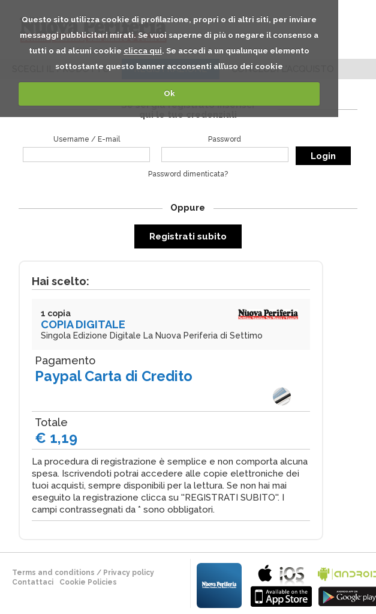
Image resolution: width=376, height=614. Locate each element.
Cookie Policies (88, 582)
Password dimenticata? (188, 174)
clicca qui (143, 50)
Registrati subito (188, 236)
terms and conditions (53, 572)
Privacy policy (128, 572)
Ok (169, 93)
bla (281, 584)
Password (224, 139)
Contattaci (32, 582)
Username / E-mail (86, 139)
